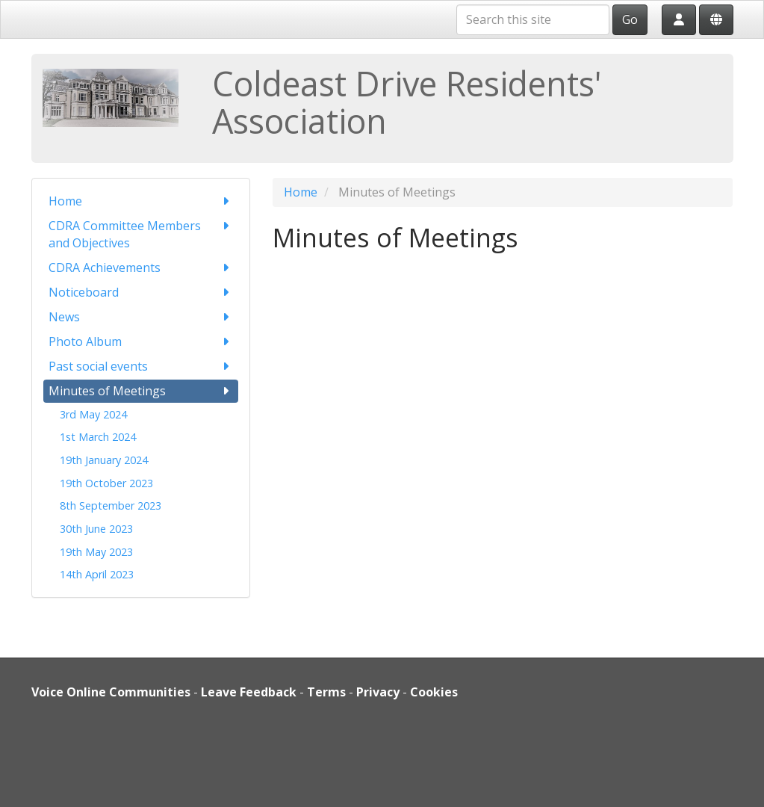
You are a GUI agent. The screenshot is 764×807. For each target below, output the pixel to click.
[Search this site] (532, 19)
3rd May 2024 (93, 414)
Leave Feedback (248, 692)
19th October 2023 (106, 483)
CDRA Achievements (141, 267)
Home (141, 201)
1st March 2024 (98, 437)
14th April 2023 (97, 574)
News (141, 317)
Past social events (141, 366)
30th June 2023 (96, 529)
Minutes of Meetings (141, 391)
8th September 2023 (110, 505)
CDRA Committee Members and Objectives (141, 234)
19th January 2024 (104, 460)
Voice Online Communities (110, 692)
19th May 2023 (96, 552)
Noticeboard (141, 292)
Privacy (378, 692)
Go (630, 19)
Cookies (434, 692)
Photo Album (141, 341)
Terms (326, 692)
